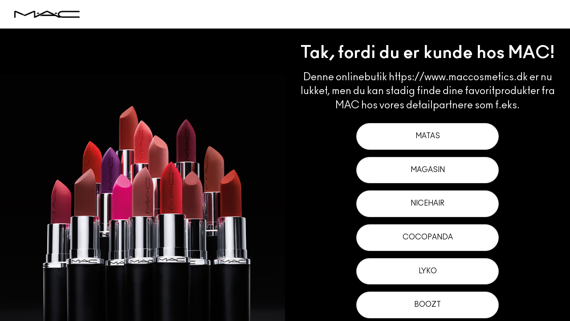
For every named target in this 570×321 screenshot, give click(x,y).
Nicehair (427, 203)
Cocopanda (428, 237)
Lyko (428, 271)
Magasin (428, 169)
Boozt (427, 304)
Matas (427, 136)
